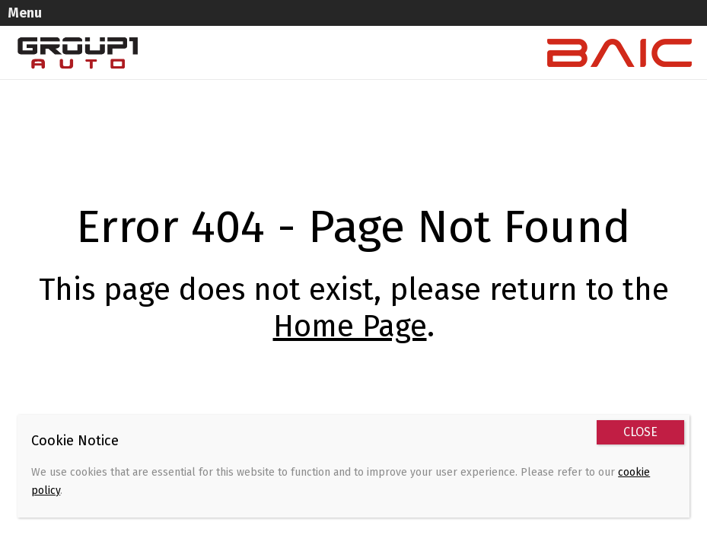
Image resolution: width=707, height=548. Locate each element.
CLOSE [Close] (640, 432)
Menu (25, 13)
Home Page (350, 326)
